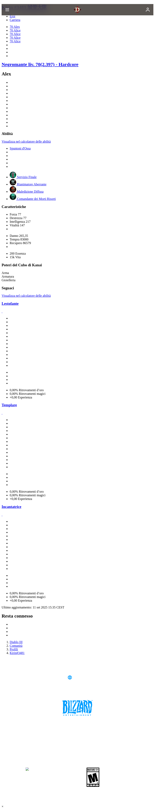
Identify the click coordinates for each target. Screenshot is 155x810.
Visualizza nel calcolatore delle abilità (26, 141)
